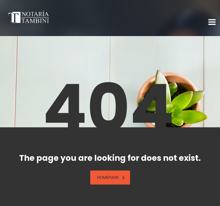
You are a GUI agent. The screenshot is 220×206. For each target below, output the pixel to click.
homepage (111, 177)
